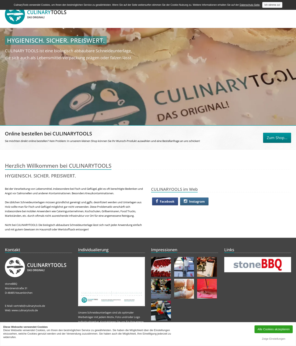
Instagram (194, 201)
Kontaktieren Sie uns (112, 322)
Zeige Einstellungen (273, 338)
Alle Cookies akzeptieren (274, 329)
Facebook (165, 201)
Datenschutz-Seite (250, 4)
